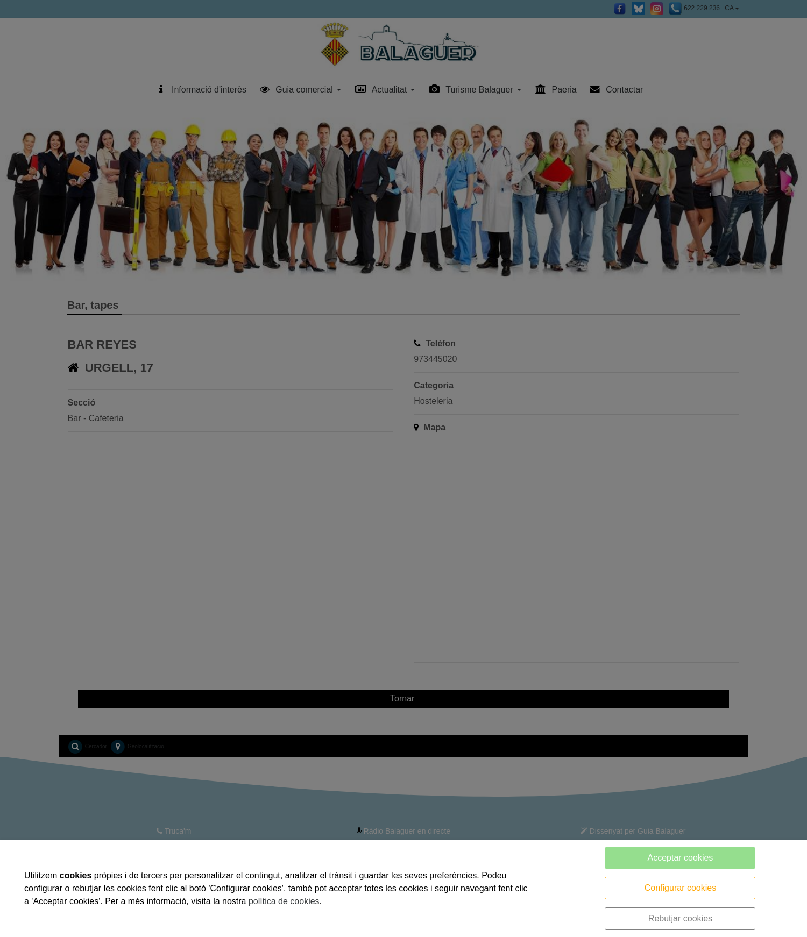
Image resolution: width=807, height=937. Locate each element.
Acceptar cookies (680, 857)
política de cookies (284, 901)
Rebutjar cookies (680, 918)
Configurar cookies (680, 887)
